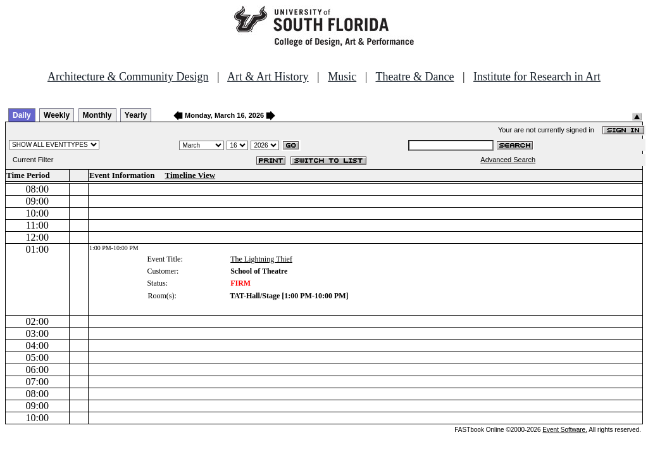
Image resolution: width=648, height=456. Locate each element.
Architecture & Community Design (127, 76)
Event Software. (564, 429)
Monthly (97, 115)
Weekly (57, 115)
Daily (22, 115)
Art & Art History (268, 76)
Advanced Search (507, 159)
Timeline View (190, 175)
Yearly (136, 115)
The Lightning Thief (261, 259)
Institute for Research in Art (537, 76)
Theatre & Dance (414, 76)
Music (342, 76)
